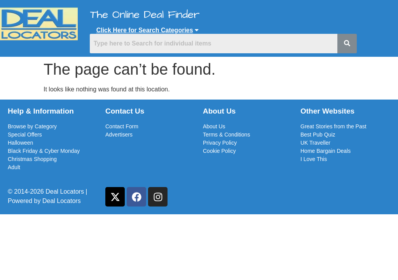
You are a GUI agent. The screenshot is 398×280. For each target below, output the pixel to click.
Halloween (20, 143)
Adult (14, 167)
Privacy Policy (220, 143)
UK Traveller (315, 143)
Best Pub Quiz (317, 134)
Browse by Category (32, 126)
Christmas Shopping (32, 159)
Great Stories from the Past (333, 126)
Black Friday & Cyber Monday (44, 151)
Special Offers (25, 134)
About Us (214, 126)
